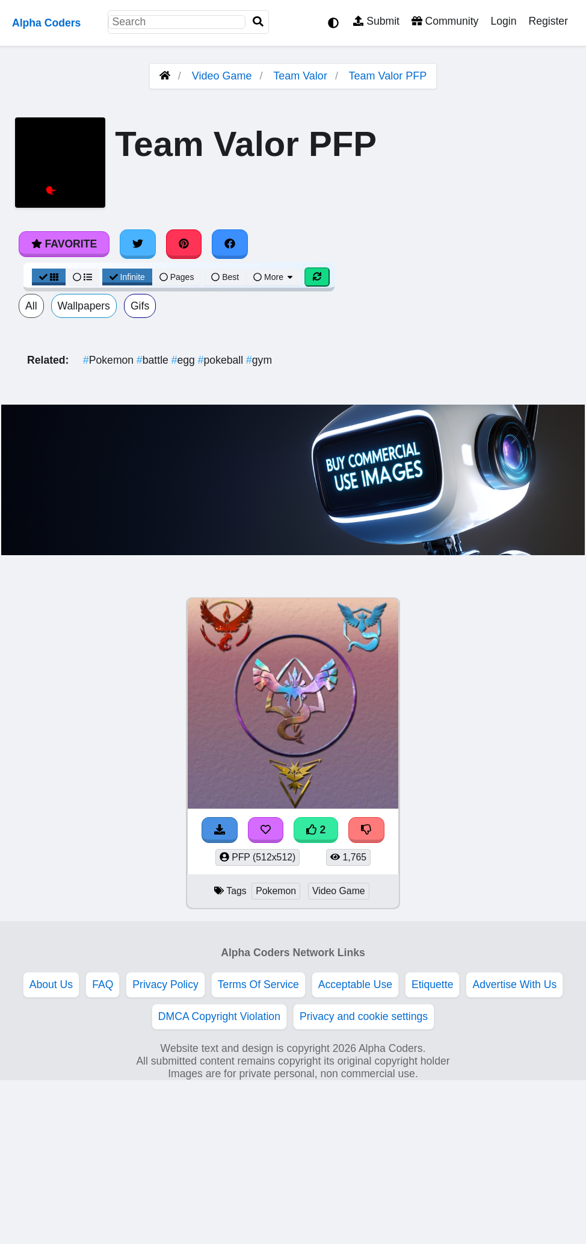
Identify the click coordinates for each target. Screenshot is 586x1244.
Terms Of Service (258, 984)
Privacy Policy (165, 984)
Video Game (222, 76)
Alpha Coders (46, 23)
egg (184, 360)
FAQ (102, 984)
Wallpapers (84, 306)
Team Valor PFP (388, 76)
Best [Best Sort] (225, 277)
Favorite (64, 244)
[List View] (82, 277)
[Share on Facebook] (230, 243)
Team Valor (300, 76)
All (31, 306)
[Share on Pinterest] (184, 243)
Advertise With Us (514, 984)
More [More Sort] (273, 277)
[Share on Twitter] (138, 243)
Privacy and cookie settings (364, 1016)
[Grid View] (49, 277)
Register (548, 21)
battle (154, 360)
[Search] (258, 22)
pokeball (222, 360)
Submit (376, 21)
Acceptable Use (355, 984)
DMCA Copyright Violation (219, 1016)
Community (445, 21)
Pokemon (110, 360)
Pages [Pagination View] (176, 277)
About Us (51, 984)
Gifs (140, 306)
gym (259, 360)
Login (503, 21)
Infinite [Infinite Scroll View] (127, 277)
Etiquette (432, 984)
